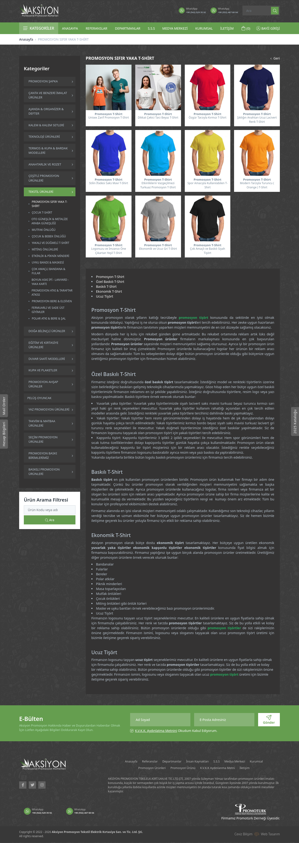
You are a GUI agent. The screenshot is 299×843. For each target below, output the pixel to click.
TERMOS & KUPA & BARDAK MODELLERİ (48, 150)
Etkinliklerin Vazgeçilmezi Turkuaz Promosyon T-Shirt (158, 185)
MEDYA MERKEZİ (175, 28)
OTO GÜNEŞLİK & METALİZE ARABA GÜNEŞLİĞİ (50, 221)
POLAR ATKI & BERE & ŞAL (49, 318)
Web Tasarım (270, 835)
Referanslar (151, 761)
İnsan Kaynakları (209, 761)
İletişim (267, 768)
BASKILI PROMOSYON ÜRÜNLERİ (44, 471)
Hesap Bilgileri (4, 434)
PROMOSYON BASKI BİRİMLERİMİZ (42, 455)
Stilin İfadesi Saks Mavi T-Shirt (108, 183)
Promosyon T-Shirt (110, 276)
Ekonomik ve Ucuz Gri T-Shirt (158, 249)
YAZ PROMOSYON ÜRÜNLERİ (48, 409)
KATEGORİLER (38, 28)
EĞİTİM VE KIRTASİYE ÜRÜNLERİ (43, 345)
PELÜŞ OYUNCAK (39, 398)
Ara (49, 520)
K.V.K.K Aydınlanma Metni (234, 768)
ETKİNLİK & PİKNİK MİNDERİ (50, 256)
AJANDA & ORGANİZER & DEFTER (46, 111)
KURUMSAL (204, 28)
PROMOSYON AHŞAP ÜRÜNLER (43, 384)
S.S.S (151, 28)
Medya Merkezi (254, 761)
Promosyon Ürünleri (153, 768)
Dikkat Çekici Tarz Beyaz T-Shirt (158, 117)
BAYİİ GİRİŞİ (268, 28)
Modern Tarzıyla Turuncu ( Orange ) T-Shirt (257, 185)
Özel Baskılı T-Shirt (110, 281)
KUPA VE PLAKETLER (42, 370)
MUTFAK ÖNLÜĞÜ (43, 230)
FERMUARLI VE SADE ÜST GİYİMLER (48, 310)
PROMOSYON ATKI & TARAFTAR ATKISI (52, 292)
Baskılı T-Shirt (106, 286)
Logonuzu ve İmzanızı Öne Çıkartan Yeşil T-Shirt (108, 251)
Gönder (269, 720)
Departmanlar (177, 761)
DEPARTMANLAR (127, 28)
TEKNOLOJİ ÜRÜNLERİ (44, 136)
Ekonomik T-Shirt (109, 291)
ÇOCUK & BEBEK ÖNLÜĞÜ (49, 236)
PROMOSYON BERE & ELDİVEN (52, 301)
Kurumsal (122, 768)
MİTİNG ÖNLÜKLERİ (45, 249)
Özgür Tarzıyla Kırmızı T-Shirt (207, 117)
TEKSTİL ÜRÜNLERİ (40, 192)
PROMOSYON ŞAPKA (43, 81)
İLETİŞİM (227, 28)
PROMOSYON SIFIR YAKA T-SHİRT (50, 204)
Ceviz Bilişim (244, 835)
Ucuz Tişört (104, 296)
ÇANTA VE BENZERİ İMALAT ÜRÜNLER (47, 95)
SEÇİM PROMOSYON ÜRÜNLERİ (42, 439)
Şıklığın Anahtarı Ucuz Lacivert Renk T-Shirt (257, 120)
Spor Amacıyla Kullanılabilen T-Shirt (207, 185)
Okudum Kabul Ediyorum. (176, 730)
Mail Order (4, 406)
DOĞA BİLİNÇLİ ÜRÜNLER (46, 331)
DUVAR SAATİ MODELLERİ (46, 359)
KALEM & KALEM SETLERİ (46, 125)
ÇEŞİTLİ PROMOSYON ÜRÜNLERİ (43, 178)
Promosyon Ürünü (191, 768)
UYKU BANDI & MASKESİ (48, 262)
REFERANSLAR (96, 28)
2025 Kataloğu (295, 421)
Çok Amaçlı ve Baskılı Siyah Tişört (207, 251)
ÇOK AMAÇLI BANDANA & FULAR (48, 271)
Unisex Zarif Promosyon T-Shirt (108, 117)
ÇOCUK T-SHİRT (42, 212)
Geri (274, 58)
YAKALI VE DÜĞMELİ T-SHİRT (50, 243)
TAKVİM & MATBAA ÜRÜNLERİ (41, 423)
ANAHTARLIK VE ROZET (44, 164)
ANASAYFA (70, 28)
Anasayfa (26, 39)
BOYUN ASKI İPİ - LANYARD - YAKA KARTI (50, 282)
